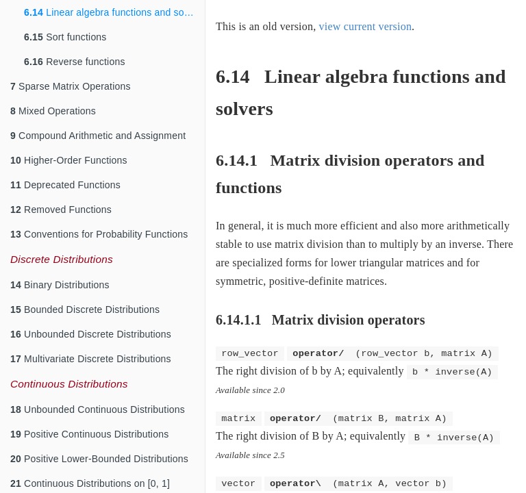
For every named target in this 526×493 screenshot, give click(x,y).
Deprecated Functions (65, 184)
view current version (365, 26)
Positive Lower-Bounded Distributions (99, 458)
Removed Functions (61, 209)
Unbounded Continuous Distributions (97, 409)
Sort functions (65, 36)
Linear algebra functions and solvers (114, 12)
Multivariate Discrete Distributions (90, 358)
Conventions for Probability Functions (99, 234)
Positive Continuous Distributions (89, 434)
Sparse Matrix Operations (70, 86)
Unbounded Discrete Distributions (90, 334)
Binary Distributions (60, 284)
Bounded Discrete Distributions (85, 309)
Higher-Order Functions (68, 160)
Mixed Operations (53, 110)
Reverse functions (74, 61)
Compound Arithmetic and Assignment (98, 135)
